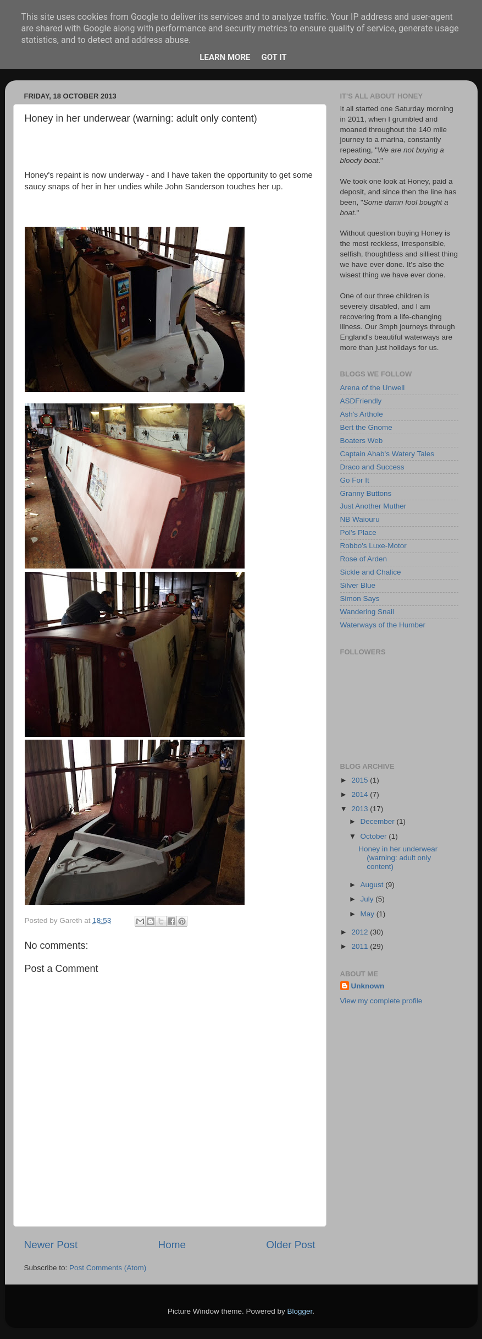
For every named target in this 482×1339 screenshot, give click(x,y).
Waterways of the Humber (383, 625)
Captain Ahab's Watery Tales (387, 454)
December (379, 821)
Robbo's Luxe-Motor (373, 546)
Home (172, 1244)
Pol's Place (358, 532)
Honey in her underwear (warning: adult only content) (397, 858)
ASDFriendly (361, 401)
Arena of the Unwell (372, 388)
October (375, 836)
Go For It (354, 480)
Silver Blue (358, 585)
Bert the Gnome (366, 427)
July (368, 899)
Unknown (368, 986)
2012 (360, 932)
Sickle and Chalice (370, 572)
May (368, 914)
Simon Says (360, 598)
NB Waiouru (360, 519)
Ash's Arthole (361, 414)
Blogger (300, 1311)
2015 (360, 780)
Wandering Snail (367, 612)
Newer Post (51, 1244)
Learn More (225, 57)
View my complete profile (381, 1001)
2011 (360, 946)
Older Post (290, 1244)
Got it (273, 57)
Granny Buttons (366, 493)
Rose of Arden (363, 559)
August (373, 885)
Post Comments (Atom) (107, 1268)
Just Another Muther (373, 506)
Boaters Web (361, 440)
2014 (360, 794)
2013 (360, 809)
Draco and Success (372, 467)
